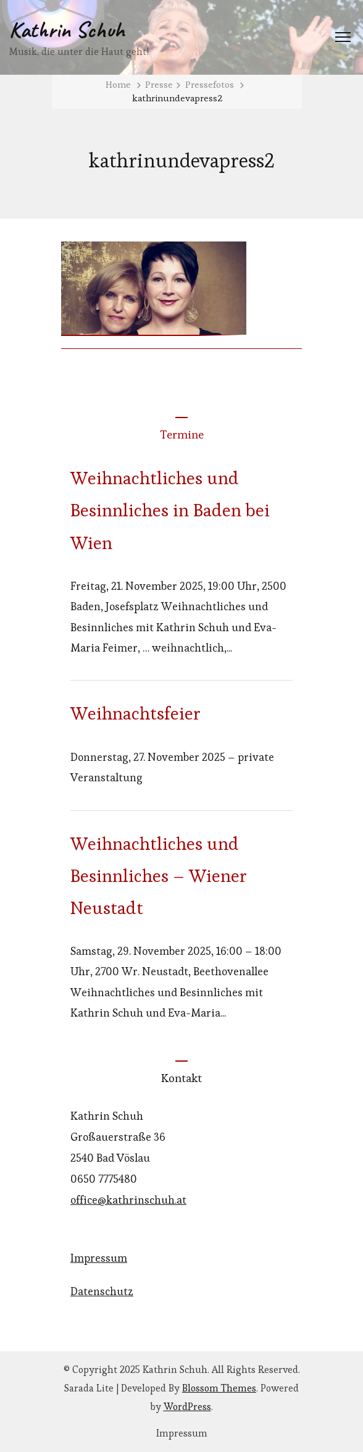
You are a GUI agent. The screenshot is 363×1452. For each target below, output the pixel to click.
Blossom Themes (219, 1388)
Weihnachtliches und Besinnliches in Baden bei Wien (170, 510)
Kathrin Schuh (67, 29)
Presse (159, 84)
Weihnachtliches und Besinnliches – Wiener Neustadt (158, 876)
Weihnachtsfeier (135, 713)
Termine (182, 434)
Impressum (98, 1258)
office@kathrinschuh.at (128, 1200)
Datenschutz (101, 1291)
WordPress (187, 1406)
